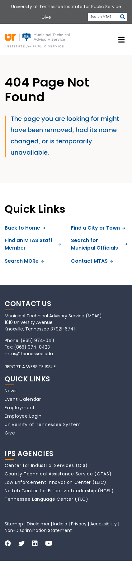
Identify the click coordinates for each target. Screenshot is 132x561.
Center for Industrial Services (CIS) (46, 465)
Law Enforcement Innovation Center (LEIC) (55, 482)
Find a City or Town (98, 227)
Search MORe (24, 261)
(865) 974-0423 (32, 347)
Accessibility (103, 524)
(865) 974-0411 (37, 340)
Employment (20, 408)
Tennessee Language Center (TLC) (46, 499)
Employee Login (23, 416)
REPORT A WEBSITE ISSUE (30, 367)
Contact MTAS (92, 261)
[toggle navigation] (121, 39)
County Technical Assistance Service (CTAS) (58, 474)
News (11, 391)
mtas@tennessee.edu (29, 353)
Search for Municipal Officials (99, 244)
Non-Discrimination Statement (38, 530)
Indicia (60, 524)
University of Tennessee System (43, 424)
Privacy (79, 524)
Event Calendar (23, 399)
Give (10, 433)
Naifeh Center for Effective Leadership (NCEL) (59, 491)
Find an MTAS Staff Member (33, 244)
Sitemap (14, 524)
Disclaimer (38, 524)
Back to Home (25, 227)
